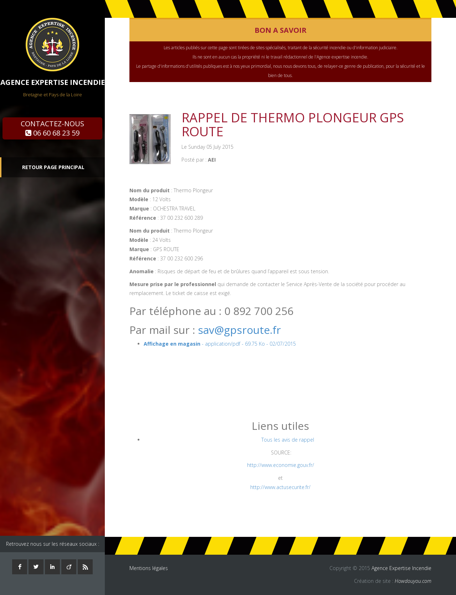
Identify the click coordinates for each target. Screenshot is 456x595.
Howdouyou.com (413, 581)
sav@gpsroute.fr (239, 329)
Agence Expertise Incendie (401, 568)
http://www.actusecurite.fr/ (280, 487)
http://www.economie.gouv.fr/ (280, 465)
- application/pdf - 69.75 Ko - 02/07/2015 (220, 343)
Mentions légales (148, 568)
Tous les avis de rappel (287, 439)
